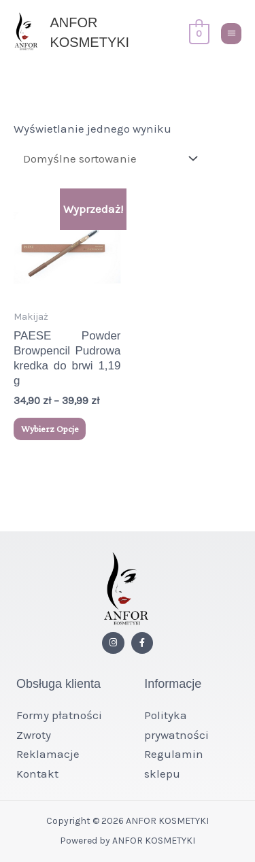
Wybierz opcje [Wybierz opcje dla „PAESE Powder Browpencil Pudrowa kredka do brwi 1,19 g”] (50, 428)
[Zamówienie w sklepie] (107, 158)
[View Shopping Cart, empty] (197, 32)
